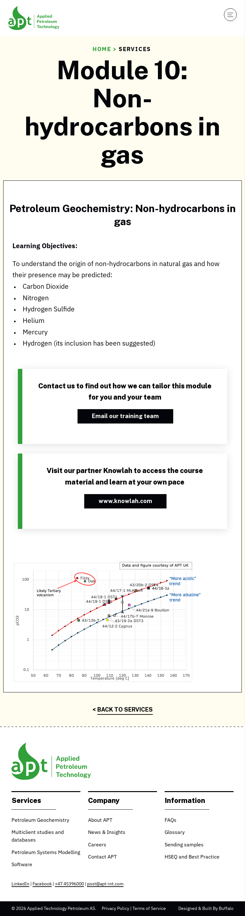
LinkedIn (20, 884)
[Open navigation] (230, 14)
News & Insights (106, 832)
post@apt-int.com (105, 884)
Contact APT (102, 857)
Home (102, 49)
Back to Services (125, 709)
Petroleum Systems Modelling (45, 852)
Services (135, 49)
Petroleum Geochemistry (40, 820)
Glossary (175, 832)
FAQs (170, 820)
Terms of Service (149, 908)
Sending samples (184, 845)
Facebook (42, 884)
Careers (97, 845)
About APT (100, 820)
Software (21, 864)
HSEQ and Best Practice (192, 857)
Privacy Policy (115, 908)
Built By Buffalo (218, 908)
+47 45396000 (69, 884)
